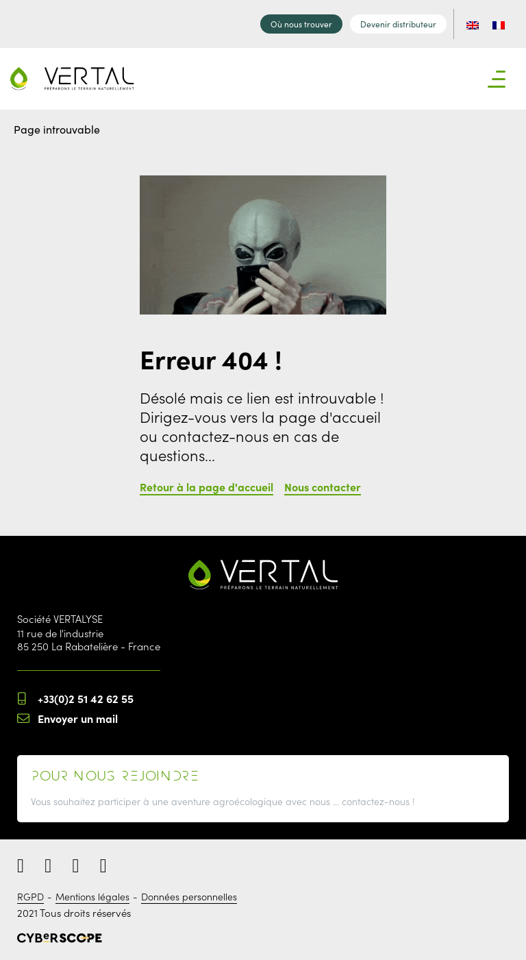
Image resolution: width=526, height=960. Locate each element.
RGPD (30, 896)
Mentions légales (92, 896)
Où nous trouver (301, 23)
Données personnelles (189, 896)
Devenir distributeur (398, 23)
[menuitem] (473, 24)
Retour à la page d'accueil (206, 486)
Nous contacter (322, 486)
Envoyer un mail (78, 718)
